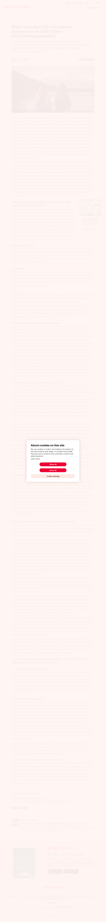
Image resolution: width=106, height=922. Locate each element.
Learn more (35, 462)
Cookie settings (53, 473)
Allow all (41, 467)
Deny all (64, 467)
